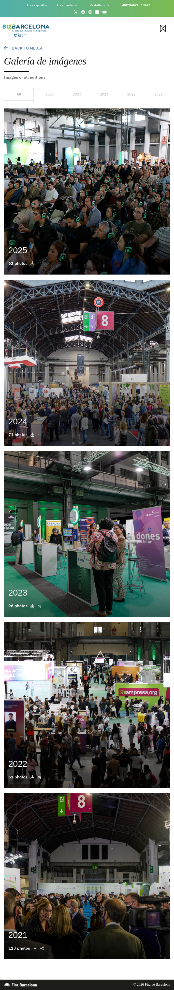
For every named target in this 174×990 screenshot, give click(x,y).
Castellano (100, 5)
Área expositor (37, 5)
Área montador (67, 5)
